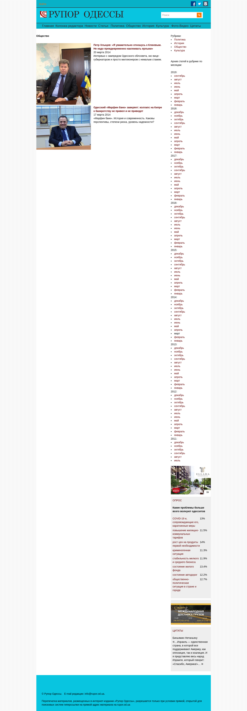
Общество (133, 26)
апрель (178, 94)
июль (177, 83)
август (178, 79)
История (148, 26)
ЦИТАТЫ (178, 630)
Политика (117, 26)
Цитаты (195, 26)
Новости (91, 26)
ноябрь (178, 115)
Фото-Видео (179, 26)
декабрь (179, 112)
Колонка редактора (69, 26)
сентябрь (179, 75)
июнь (177, 86)
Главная (48, 26)
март (177, 97)
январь (178, 104)
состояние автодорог (185, 574)
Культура (162, 26)
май (176, 90)
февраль (179, 101)
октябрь (179, 119)
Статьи (103, 26)
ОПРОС (177, 500)
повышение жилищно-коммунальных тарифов (186, 534)
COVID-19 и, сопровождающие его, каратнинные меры (186, 522)
